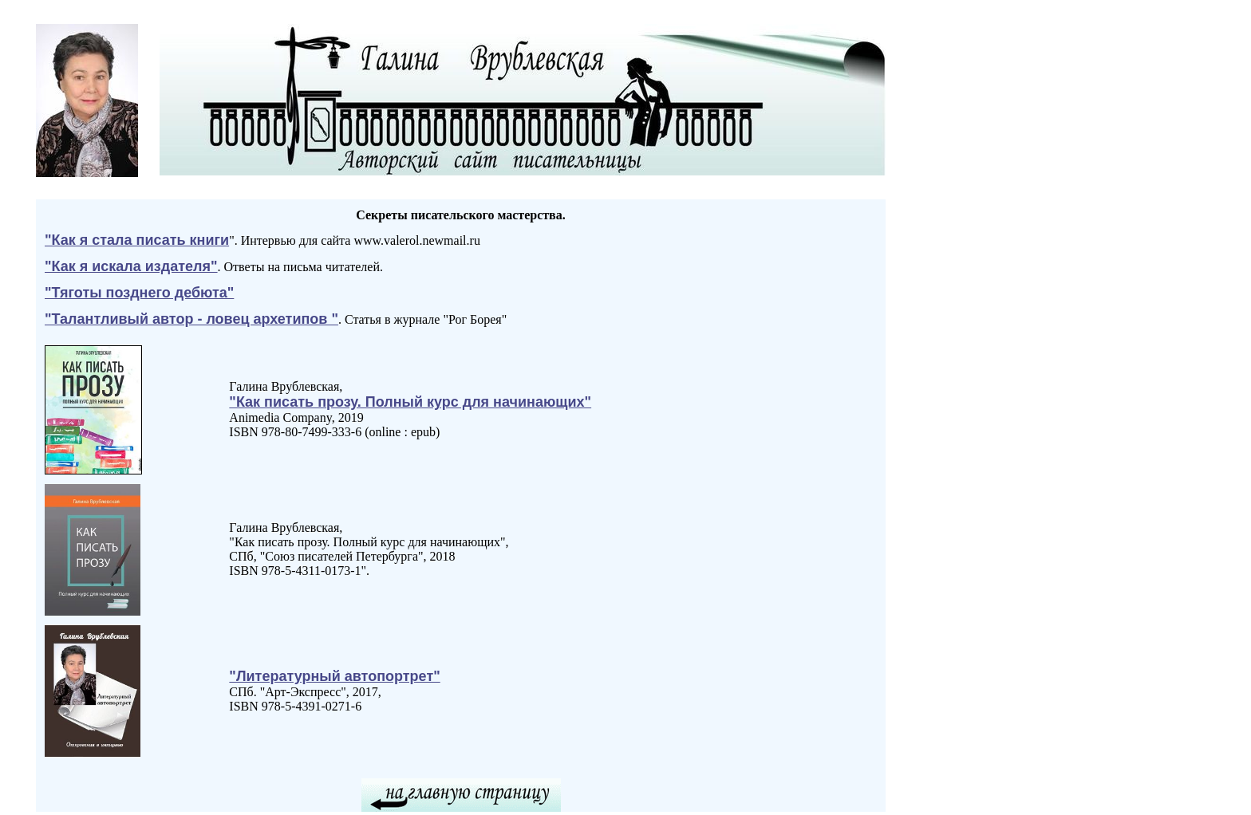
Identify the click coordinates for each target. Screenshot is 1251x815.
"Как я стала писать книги (137, 240)
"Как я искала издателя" (131, 266)
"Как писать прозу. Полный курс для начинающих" (410, 402)
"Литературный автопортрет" (334, 676)
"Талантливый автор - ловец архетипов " (191, 319)
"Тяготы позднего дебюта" (139, 293)
